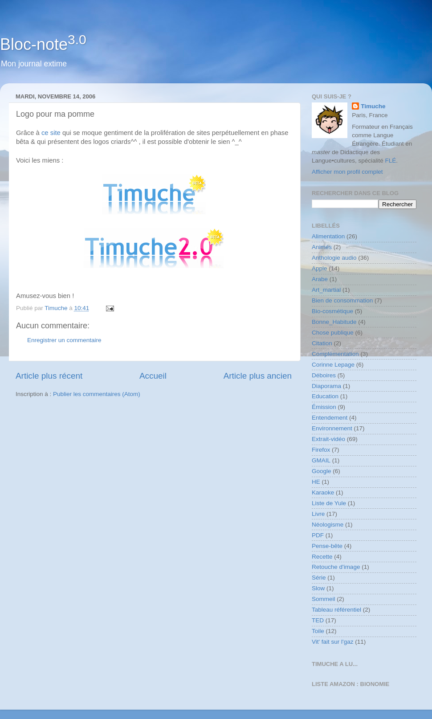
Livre (318, 514)
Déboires (324, 375)
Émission (324, 407)
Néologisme (327, 524)
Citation (322, 343)
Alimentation (328, 236)
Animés (322, 247)
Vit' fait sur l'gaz (332, 641)
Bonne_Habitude (334, 322)
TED (318, 620)
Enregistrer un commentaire (64, 340)
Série (319, 577)
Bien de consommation (342, 300)
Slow (318, 588)
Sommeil (323, 599)
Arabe (320, 279)
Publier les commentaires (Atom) (96, 394)
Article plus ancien (258, 375)
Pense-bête (327, 546)
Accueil (153, 375)
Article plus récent (49, 375)
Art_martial (326, 289)
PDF (318, 535)
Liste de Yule (329, 503)
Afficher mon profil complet (347, 171)
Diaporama (326, 386)
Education (325, 396)
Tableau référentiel (336, 609)
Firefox (321, 449)
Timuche (373, 106)
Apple (319, 268)
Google (321, 471)
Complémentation (335, 354)
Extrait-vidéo (328, 439)
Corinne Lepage (333, 364)
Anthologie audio (334, 257)
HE (316, 481)
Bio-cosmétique (332, 311)
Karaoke (323, 492)
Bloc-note (43, 44)
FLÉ (390, 160)
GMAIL (321, 460)
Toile (318, 631)
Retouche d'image (336, 567)
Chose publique (333, 332)
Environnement (332, 428)
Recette (322, 556)
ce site (51, 132)
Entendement (329, 417)
